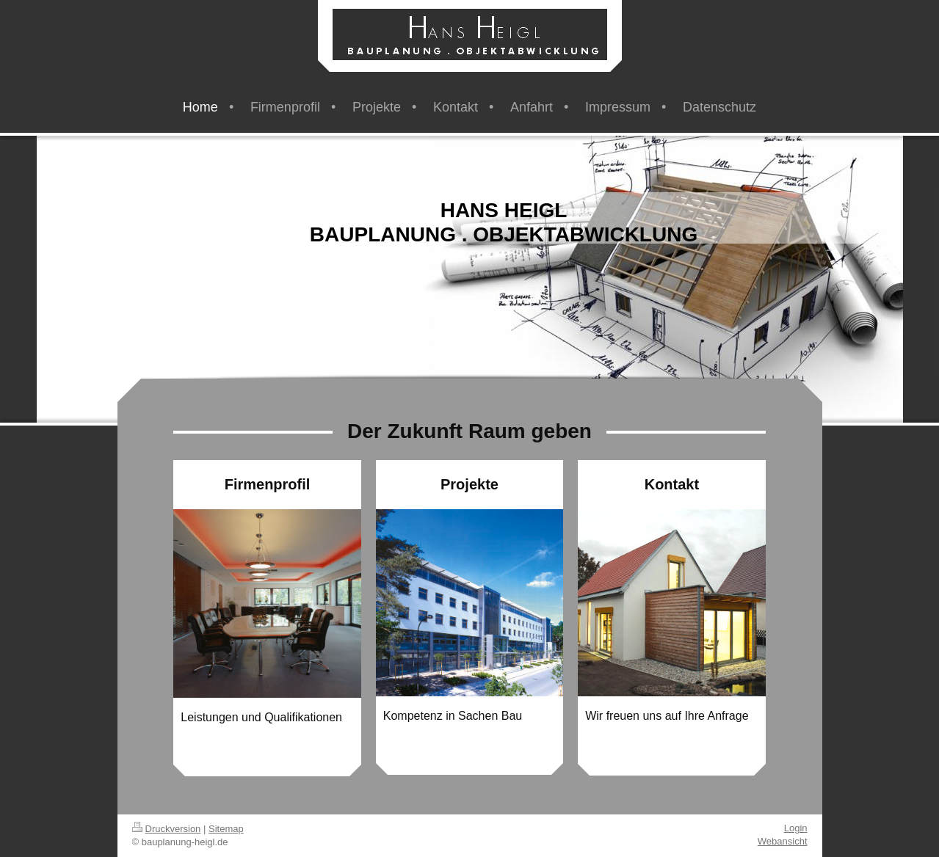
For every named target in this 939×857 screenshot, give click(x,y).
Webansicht (783, 841)
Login (796, 828)
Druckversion (166, 828)
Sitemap (226, 828)
